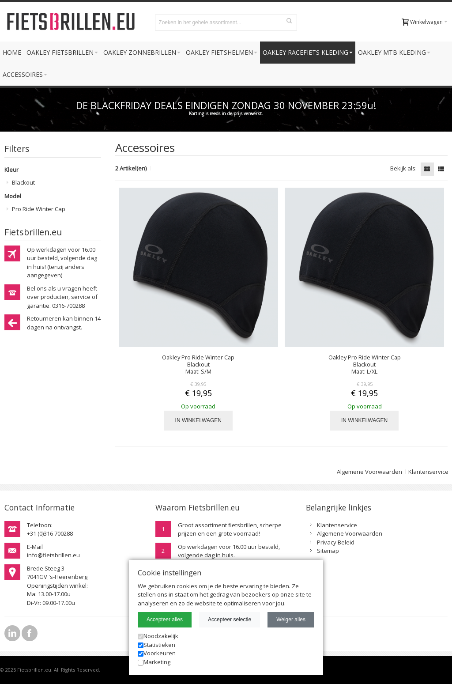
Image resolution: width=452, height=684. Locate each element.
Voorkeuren (157, 653)
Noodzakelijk (158, 636)
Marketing (154, 662)
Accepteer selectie (229, 619)
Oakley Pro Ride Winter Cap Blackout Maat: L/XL (364, 364)
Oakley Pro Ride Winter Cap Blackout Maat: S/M (198, 364)
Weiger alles (290, 619)
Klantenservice (428, 472)
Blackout (23, 182)
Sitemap (328, 551)
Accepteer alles (165, 619)
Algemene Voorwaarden (369, 472)
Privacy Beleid (335, 542)
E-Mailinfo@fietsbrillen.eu (53, 551)
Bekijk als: (403, 168)
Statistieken (156, 645)
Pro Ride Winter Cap (38, 209)
